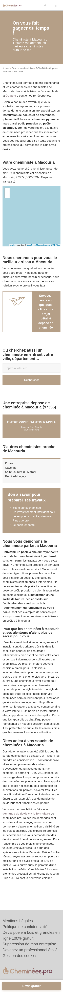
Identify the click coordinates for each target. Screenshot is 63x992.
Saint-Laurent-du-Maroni (20, 472)
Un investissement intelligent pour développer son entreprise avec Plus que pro (34, 516)
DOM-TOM (41, 68)
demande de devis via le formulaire (26, 813)
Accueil (6, 68)
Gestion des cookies (20, 955)
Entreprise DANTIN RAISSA (31, 422)
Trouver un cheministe (23, 68)
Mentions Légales (18, 921)
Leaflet (12, 245)
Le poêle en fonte (24, 525)
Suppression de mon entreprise (29, 944)
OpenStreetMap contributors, (39, 245)
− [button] (7, 195)
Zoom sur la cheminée (27, 507)
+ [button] (7, 190)
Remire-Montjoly (15, 476)
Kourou (9, 463)
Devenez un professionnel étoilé (30, 950)
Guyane (11, 95)
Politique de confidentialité (25, 927)
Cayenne (10, 467)
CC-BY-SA (55, 245)
